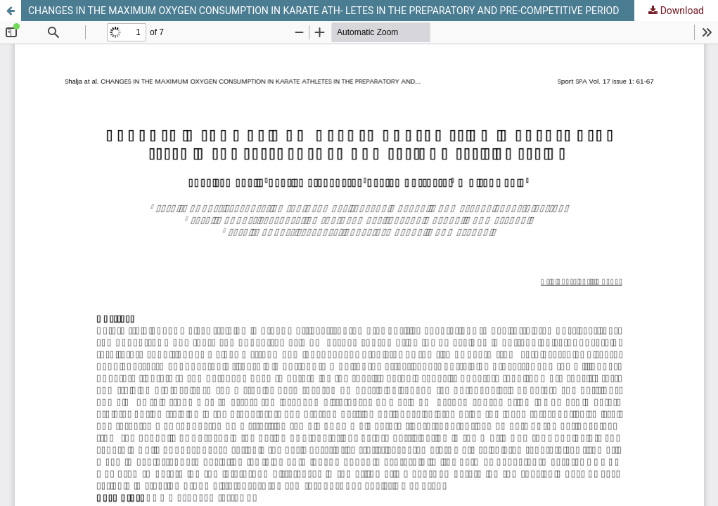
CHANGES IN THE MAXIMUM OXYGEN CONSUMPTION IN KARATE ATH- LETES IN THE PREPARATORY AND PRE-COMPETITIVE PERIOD (323, 10)
